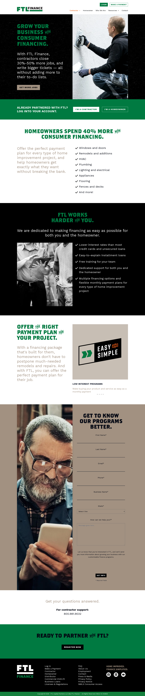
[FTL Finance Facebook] (108, 674)
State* (101, 506)
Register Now (72, 647)
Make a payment (119, 5)
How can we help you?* (101, 520)
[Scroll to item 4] (103, 394)
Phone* (101, 478)
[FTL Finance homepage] (30, 9)
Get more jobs (28, 87)
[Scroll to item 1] (97, 394)
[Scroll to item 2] (99, 394)
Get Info (101, 575)
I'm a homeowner (115, 109)
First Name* (101, 435)
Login (104, 5)
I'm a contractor (86, 109)
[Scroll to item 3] (101, 394)
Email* (101, 463)
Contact (125, 10)
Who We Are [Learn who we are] (101, 10)
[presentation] (101, 565)
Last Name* (101, 449)
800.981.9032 (72, 613)
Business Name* (101, 492)
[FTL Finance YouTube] (123, 674)
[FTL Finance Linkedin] (116, 674)
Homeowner (88, 10)
